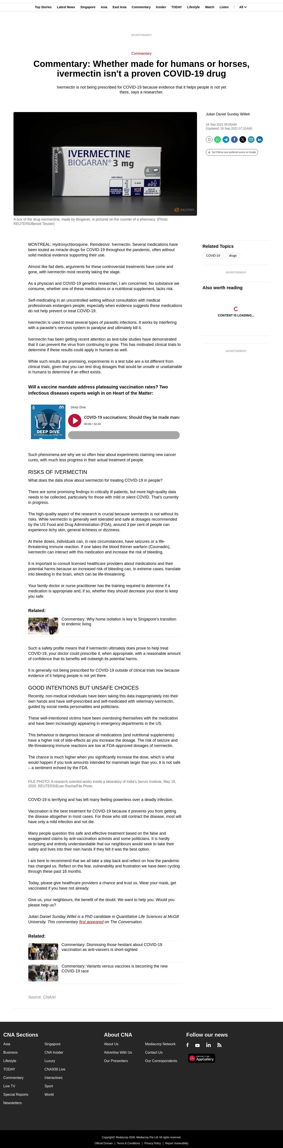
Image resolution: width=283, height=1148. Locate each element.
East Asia (119, 25)
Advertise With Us (118, 1052)
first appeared (91, 922)
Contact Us (154, 1052)
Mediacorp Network (160, 1044)
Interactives (53, 1078)
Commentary (141, 25)
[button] (232, 152)
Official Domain (104, 1143)
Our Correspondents (161, 1061)
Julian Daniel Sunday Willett (228, 114)
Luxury (49, 1061)
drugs (233, 255)
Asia (104, 25)
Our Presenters (116, 1061)
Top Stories (43, 25)
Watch (209, 25)
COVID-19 (213, 255)
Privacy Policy (152, 1143)
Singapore (87, 25)
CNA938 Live (54, 1069)
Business (10, 1052)
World (49, 1094)
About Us (111, 1044)
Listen (224, 25)
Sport (48, 1086)
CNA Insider (53, 1052)
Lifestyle (193, 25)
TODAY (176, 25)
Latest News (66, 25)
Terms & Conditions (128, 1143)
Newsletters (12, 1103)
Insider (161, 25)
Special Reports (15, 1094)
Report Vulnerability (176, 1143)
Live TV (9, 1086)
